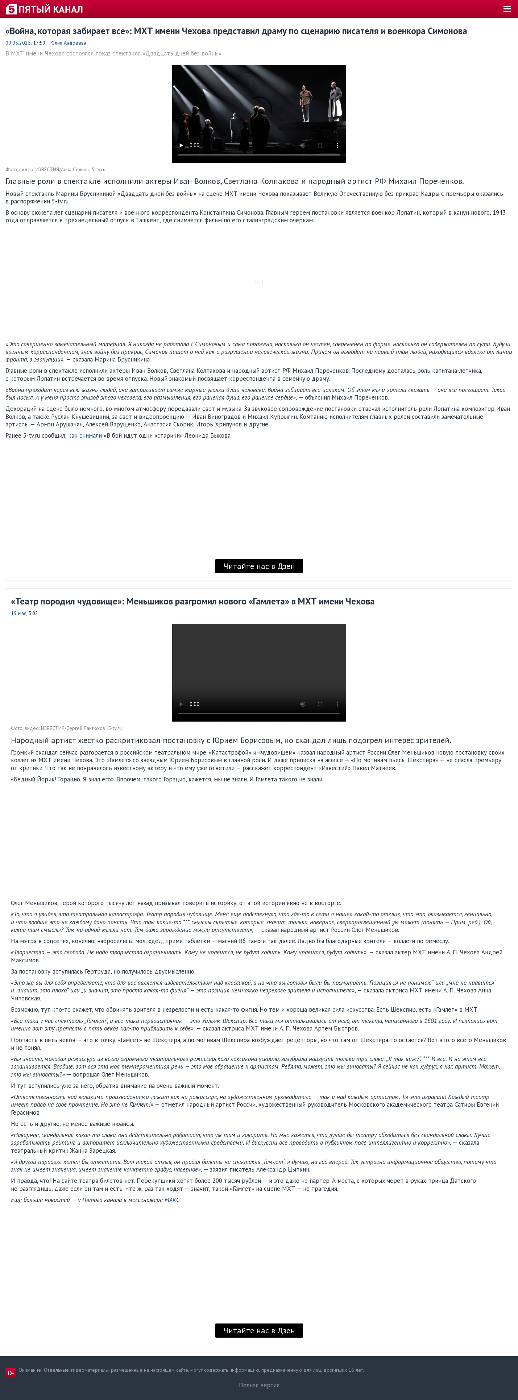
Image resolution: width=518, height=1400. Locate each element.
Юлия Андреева (68, 43)
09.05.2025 (18, 43)
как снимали (85, 435)
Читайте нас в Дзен (259, 566)
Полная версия (259, 1385)
